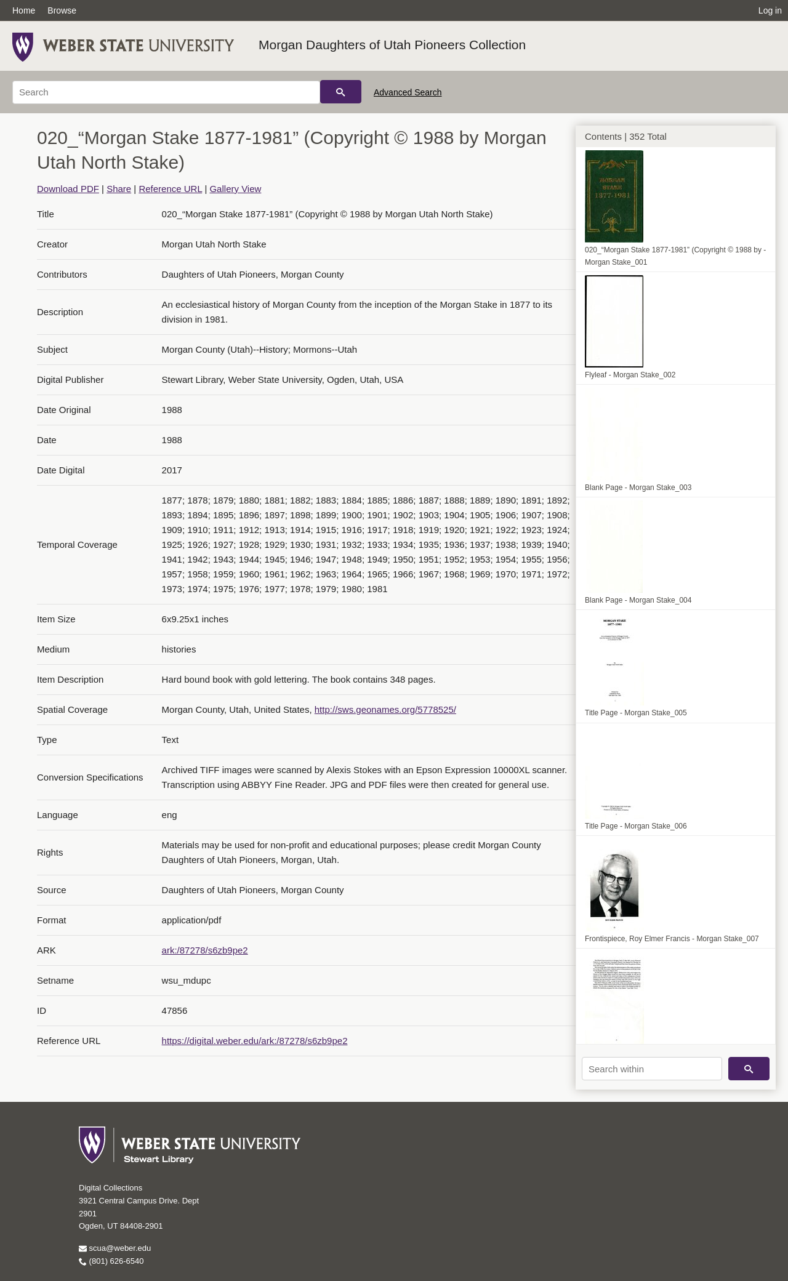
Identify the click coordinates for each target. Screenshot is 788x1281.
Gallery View (235, 188)
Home (23, 10)
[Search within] (652, 1068)
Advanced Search (408, 92)
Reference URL (170, 188)
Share (119, 188)
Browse (61, 10)
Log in (770, 10)
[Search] (166, 92)
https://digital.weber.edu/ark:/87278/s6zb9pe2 (255, 1040)
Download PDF (68, 188)
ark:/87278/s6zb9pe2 (205, 950)
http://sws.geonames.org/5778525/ (385, 709)
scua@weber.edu (115, 1248)
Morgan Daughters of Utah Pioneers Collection (392, 45)
